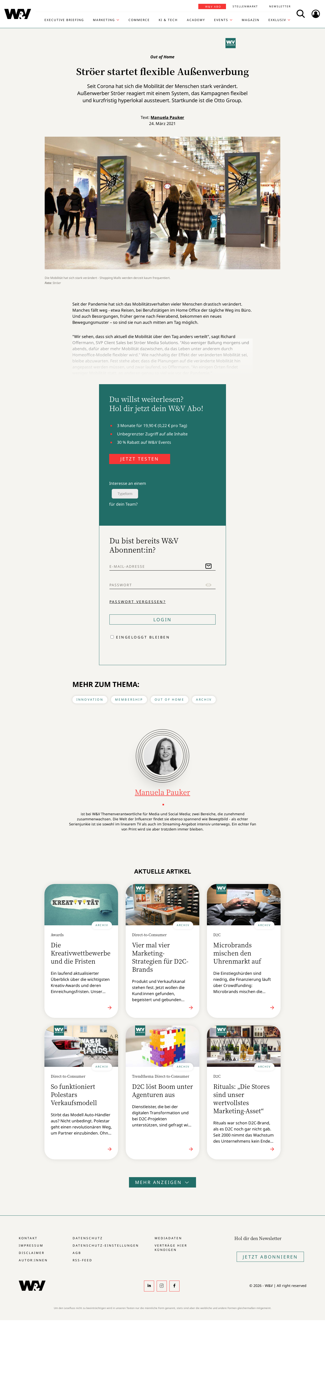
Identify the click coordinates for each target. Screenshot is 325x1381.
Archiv (204, 699)
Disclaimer (31, 1253)
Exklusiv (277, 20)
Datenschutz (88, 1238)
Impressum (31, 1245)
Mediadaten (168, 1238)
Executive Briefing (64, 20)
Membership (129, 699)
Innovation (89, 699)
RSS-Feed (82, 1260)
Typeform (125, 494)
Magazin (250, 20)
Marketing (104, 20)
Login (162, 619)
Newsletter (280, 6)
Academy (196, 20)
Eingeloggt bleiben (143, 637)
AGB (77, 1253)
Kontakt (28, 1238)
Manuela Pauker (167, 117)
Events (221, 20)
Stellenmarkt (245, 6)
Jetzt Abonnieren (270, 1257)
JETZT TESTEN (139, 459)
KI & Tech (168, 20)
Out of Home (169, 699)
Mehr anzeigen (162, 1182)
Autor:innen (33, 1260)
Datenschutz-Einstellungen (106, 1245)
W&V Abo (213, 6)
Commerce (139, 20)
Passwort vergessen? (137, 601)
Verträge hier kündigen (171, 1247)
